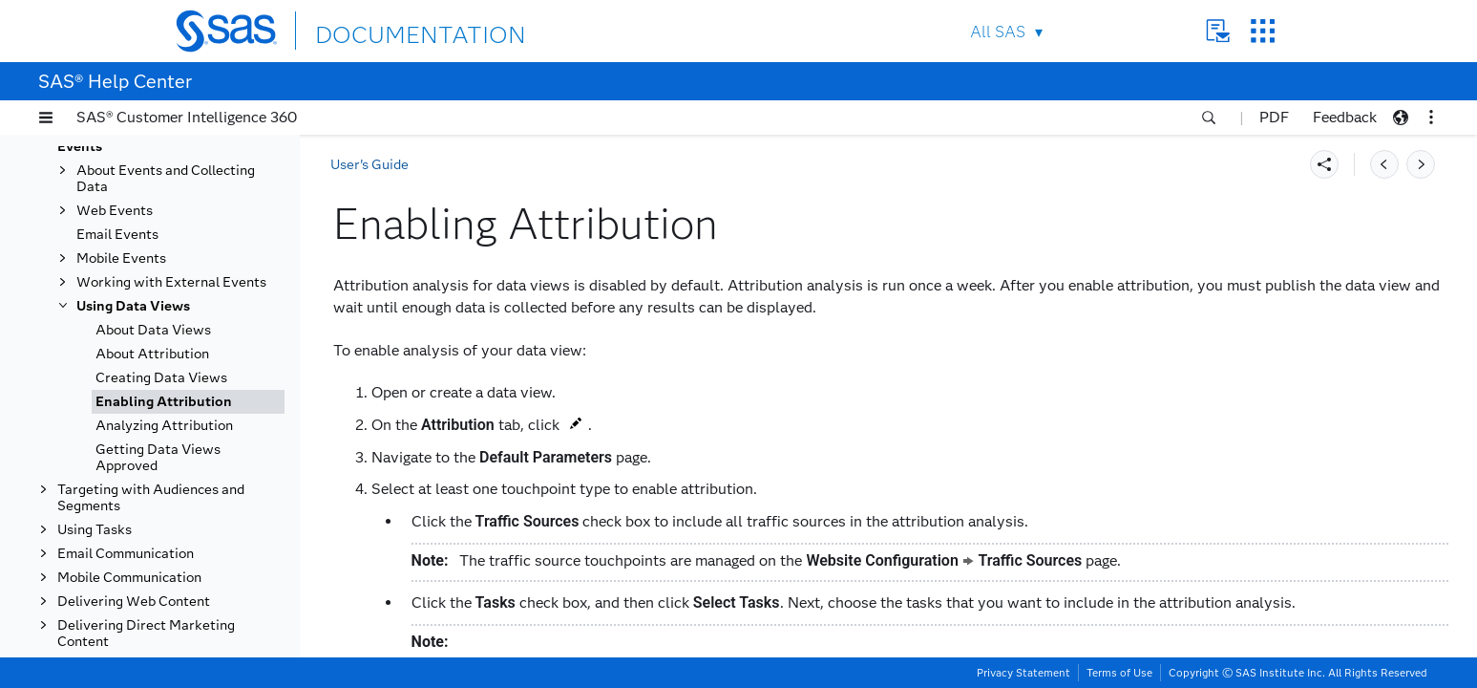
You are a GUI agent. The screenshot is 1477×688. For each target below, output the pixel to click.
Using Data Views (133, 306)
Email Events (117, 234)
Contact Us (1218, 31)
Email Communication (125, 554)
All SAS (997, 32)
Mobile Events (121, 258)
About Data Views (153, 330)
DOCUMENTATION (384, 30)
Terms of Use (1119, 672)
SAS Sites (1263, 31)
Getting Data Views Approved (158, 457)
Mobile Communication (129, 578)
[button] (46, 117)
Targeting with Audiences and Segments (150, 498)
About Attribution (152, 354)
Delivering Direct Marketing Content (146, 633)
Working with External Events (171, 282)
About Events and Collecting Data (165, 178)
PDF (1274, 117)
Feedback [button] (1345, 117)
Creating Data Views (161, 378)
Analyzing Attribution (164, 426)
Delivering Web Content (133, 601)
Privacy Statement (1023, 672)
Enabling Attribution (163, 402)
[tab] (188, 402)
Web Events (114, 211)
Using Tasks (94, 530)
